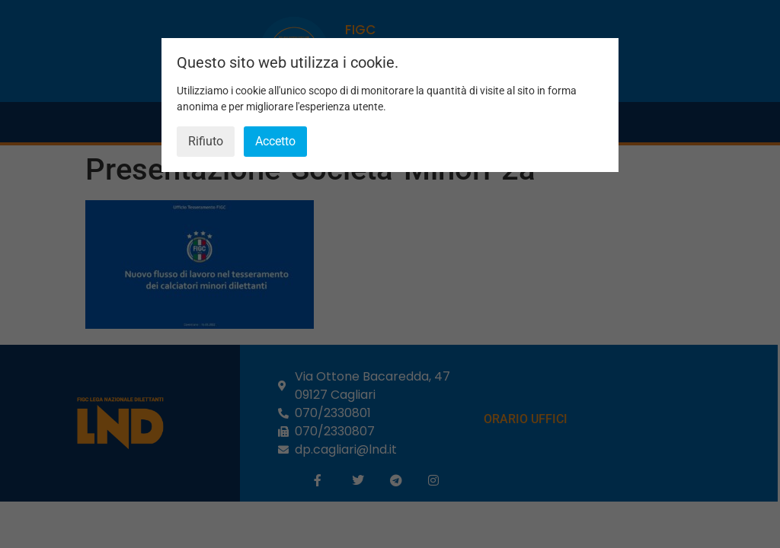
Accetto (275, 141)
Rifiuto (205, 141)
